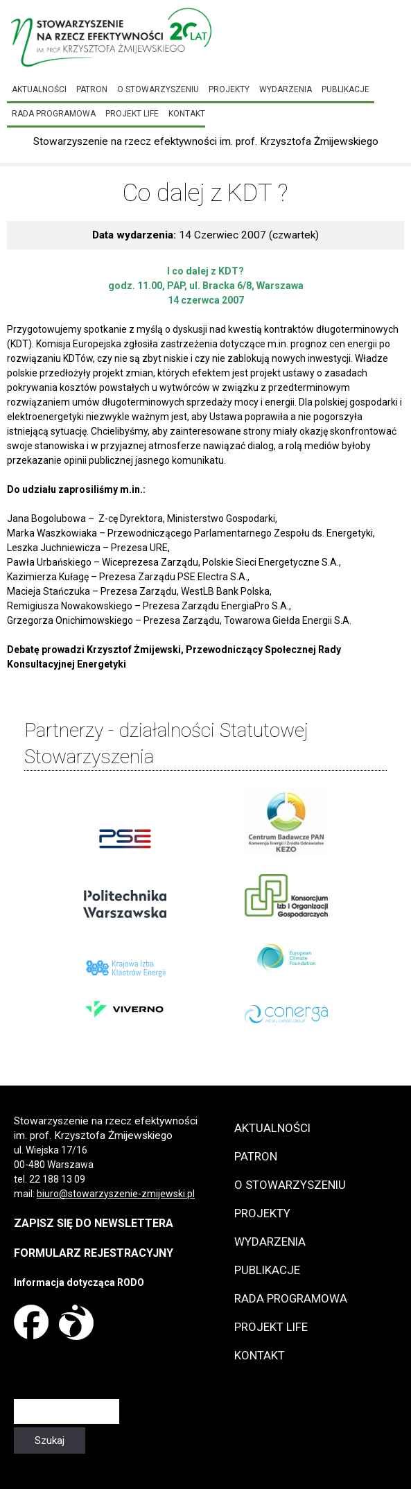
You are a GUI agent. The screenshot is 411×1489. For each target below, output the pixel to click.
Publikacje (345, 89)
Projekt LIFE (132, 114)
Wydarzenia (285, 89)
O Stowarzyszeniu (158, 89)
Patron (91, 89)
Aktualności (39, 89)
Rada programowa (54, 114)
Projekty (229, 89)
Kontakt (186, 114)
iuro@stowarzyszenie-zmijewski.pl (118, 1193)
